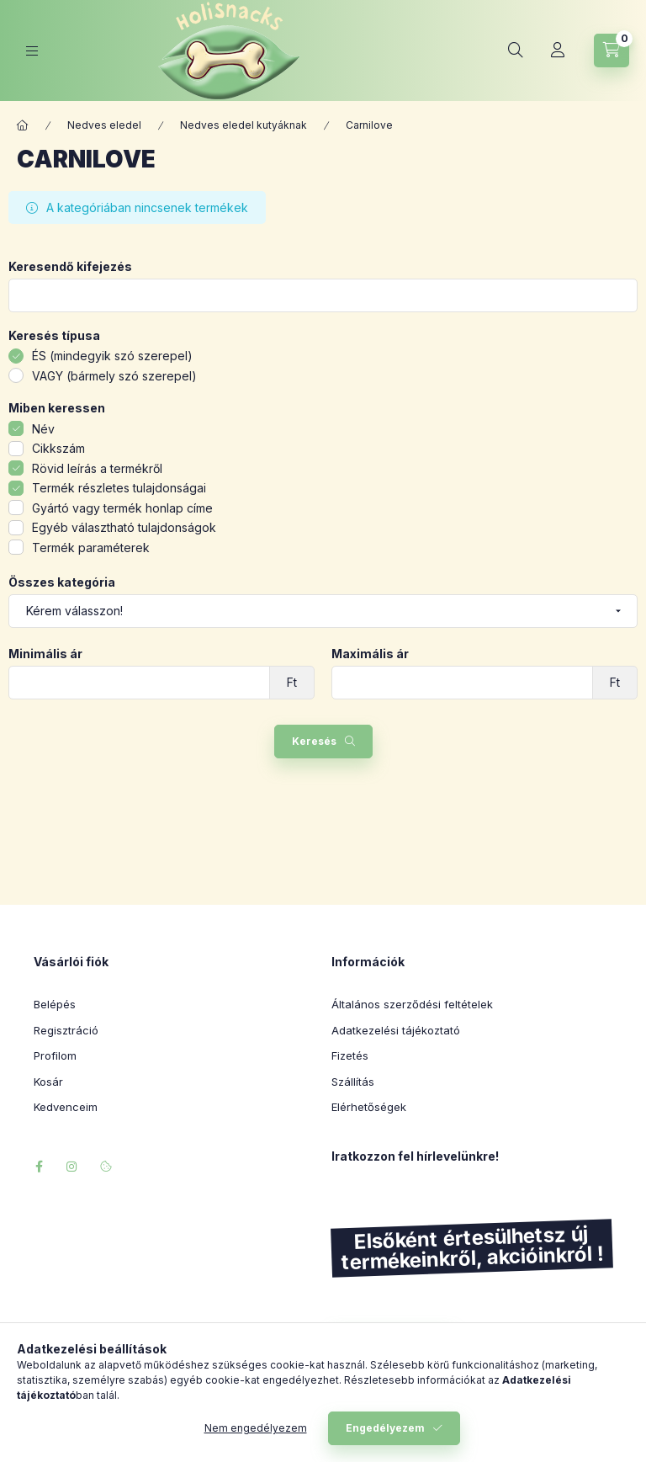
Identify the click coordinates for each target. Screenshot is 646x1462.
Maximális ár (370, 654)
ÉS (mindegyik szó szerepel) (112, 355)
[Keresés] (515, 50)
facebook (39, 1166)
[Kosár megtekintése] (611, 50)
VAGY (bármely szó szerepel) (114, 376)
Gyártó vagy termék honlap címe (122, 508)
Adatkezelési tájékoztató (395, 1030)
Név (43, 429)
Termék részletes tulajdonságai (119, 488)
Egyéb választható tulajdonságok (124, 527)
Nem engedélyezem (255, 1428)
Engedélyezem (385, 1428)
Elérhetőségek (368, 1107)
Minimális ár (45, 654)
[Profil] (558, 50)
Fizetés (349, 1055)
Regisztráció (66, 1030)
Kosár (48, 1081)
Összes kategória (61, 582)
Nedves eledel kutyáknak (243, 125)
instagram (72, 1166)
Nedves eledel (104, 125)
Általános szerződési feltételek (412, 1004)
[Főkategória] (23, 125)
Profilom (55, 1055)
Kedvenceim (66, 1107)
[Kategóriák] (32, 50)
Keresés (314, 741)
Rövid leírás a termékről (97, 468)
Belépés (55, 1004)
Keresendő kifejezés (70, 267)
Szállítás (352, 1081)
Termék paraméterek (91, 547)
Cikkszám (58, 448)
